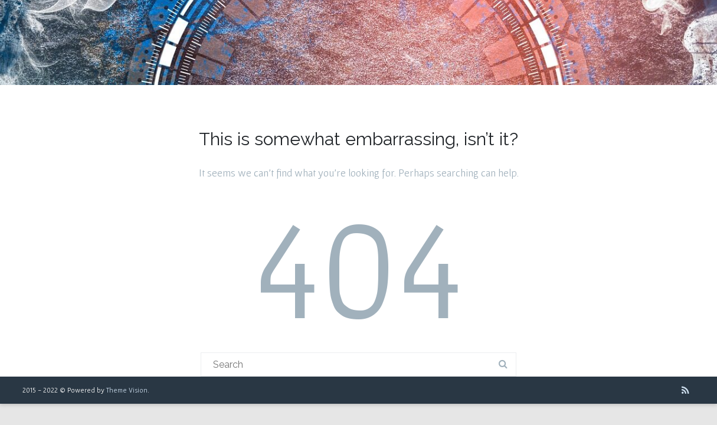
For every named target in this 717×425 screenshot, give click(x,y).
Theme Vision (127, 390)
